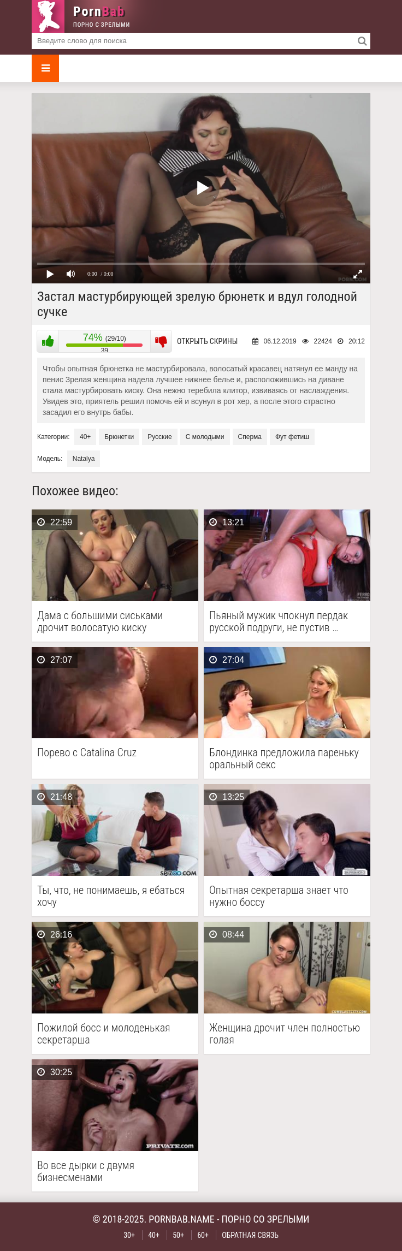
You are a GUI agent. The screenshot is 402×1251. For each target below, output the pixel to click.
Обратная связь (250, 1235)
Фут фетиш (292, 437)
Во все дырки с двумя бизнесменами (85, 1171)
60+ (203, 1235)
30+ (129, 1235)
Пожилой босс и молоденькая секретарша (103, 1034)
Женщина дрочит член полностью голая (284, 1034)
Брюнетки (119, 437)
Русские (159, 437)
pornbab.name (182, 1219)
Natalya (84, 459)
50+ (178, 1235)
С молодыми (205, 437)
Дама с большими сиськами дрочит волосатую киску (100, 621)
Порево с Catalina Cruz (87, 752)
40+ (85, 437)
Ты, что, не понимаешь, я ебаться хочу (111, 896)
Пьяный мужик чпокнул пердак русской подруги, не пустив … (278, 621)
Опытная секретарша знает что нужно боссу (278, 896)
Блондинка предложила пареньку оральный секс (284, 758)
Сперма (250, 437)
